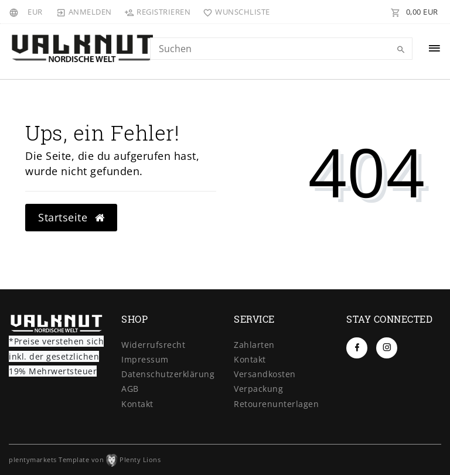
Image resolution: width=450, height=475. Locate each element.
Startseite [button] (71, 217)
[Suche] (401, 49)
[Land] (15, 11)
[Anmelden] (84, 11)
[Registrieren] (158, 11)
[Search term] (281, 48)
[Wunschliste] (234, 11)
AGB (130, 388)
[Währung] (35, 11)
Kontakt (137, 403)
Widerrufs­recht (153, 344)
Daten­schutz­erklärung (167, 374)
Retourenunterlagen (276, 403)
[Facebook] (356, 347)
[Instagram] (386, 347)
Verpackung (258, 388)
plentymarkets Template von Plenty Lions (85, 459)
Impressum (145, 359)
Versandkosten (265, 374)
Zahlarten (254, 344)
